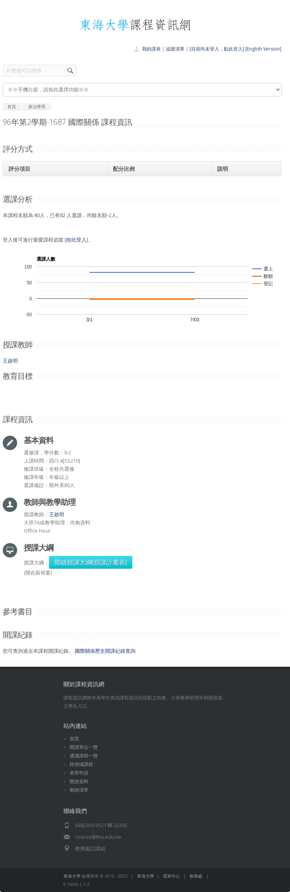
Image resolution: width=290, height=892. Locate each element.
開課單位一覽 (84, 747)
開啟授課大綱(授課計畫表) (90, 562)
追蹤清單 (175, 49)
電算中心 (171, 876)
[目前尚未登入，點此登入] (217, 49)
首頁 (74, 738)
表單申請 (79, 772)
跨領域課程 (81, 764)
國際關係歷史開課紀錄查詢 (105, 650)
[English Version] (263, 49)
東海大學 (72, 876)
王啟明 (10, 360)
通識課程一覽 (84, 755)
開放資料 (79, 781)
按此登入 (76, 239)
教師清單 (79, 790)
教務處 (196, 876)
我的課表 (151, 49)
